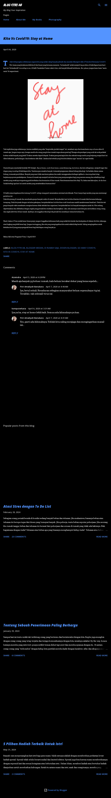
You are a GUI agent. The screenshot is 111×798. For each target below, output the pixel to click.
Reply (15, 301)
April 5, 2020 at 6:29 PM (34, 277)
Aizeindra (16, 277)
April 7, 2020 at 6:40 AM (57, 286)
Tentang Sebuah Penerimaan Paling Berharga (40, 625)
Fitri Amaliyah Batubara (32, 286)
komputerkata (19, 308)
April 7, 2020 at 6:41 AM (57, 318)
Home (6, 19)
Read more (102, 536)
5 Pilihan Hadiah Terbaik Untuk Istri (33, 743)
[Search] (99, 5)
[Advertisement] (55, 395)
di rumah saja (51, 248)
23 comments (19, 536)
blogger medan (34, 248)
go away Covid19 (86, 248)
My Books (37, 19)
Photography (55, 19)
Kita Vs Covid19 (11, 251)
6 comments (18, 655)
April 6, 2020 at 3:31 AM (39, 308)
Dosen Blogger (68, 248)
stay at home (27, 251)
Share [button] (6, 256)
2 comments (18, 774)
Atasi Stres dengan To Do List (27, 506)
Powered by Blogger (55, 790)
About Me (20, 19)
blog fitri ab (18, 248)
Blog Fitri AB (12, 5)
